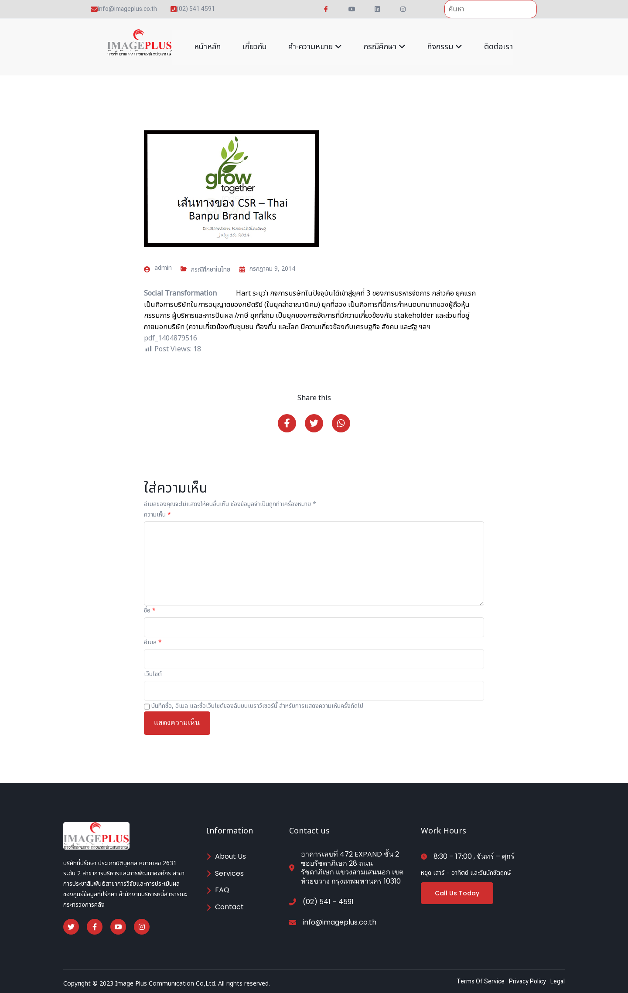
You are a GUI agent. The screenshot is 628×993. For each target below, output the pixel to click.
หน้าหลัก (207, 47)
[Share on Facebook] (287, 423)
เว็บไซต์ (153, 674)
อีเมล (153, 642)
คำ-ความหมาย (315, 47)
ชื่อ (150, 610)
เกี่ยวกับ (254, 47)
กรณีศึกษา (385, 47)
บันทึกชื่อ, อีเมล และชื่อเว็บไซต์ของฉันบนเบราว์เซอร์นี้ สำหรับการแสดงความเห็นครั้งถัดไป (257, 706)
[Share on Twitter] (314, 423)
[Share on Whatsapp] (341, 423)
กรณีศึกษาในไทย (210, 269)
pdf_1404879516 (170, 338)
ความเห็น (157, 514)
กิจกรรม (444, 47)
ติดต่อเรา (498, 47)
